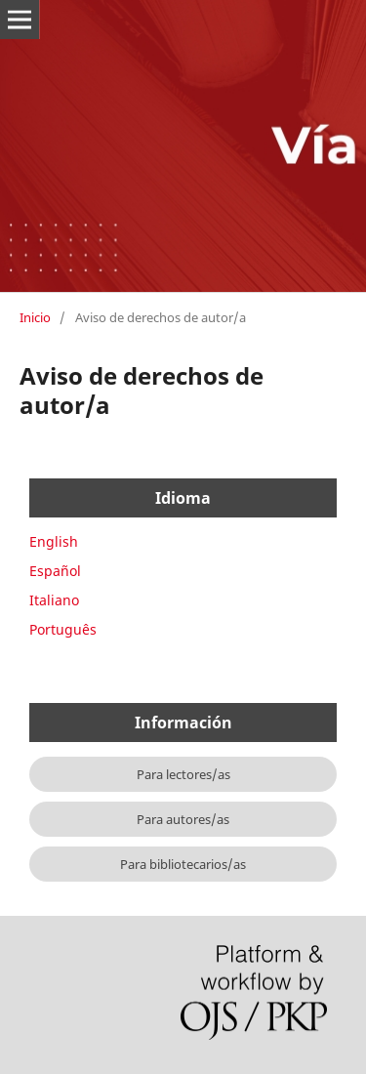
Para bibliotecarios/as (183, 864)
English (53, 541)
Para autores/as (183, 819)
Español (55, 570)
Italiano (54, 600)
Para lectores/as (183, 774)
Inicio (35, 317)
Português (63, 629)
